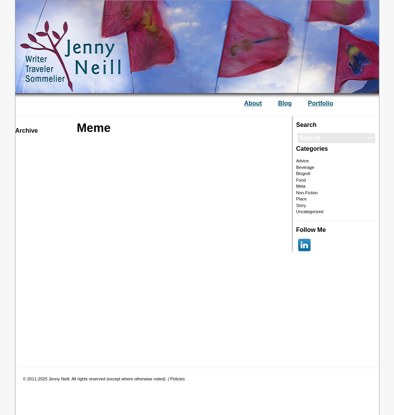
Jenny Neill (58, 379)
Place (301, 199)
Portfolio (320, 103)
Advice (302, 160)
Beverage (305, 167)
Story (301, 205)
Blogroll (303, 173)
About (253, 103)
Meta (301, 186)
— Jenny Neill (94, 42)
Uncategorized (310, 211)
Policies (177, 379)
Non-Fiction (307, 192)
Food (301, 180)
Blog (285, 103)
